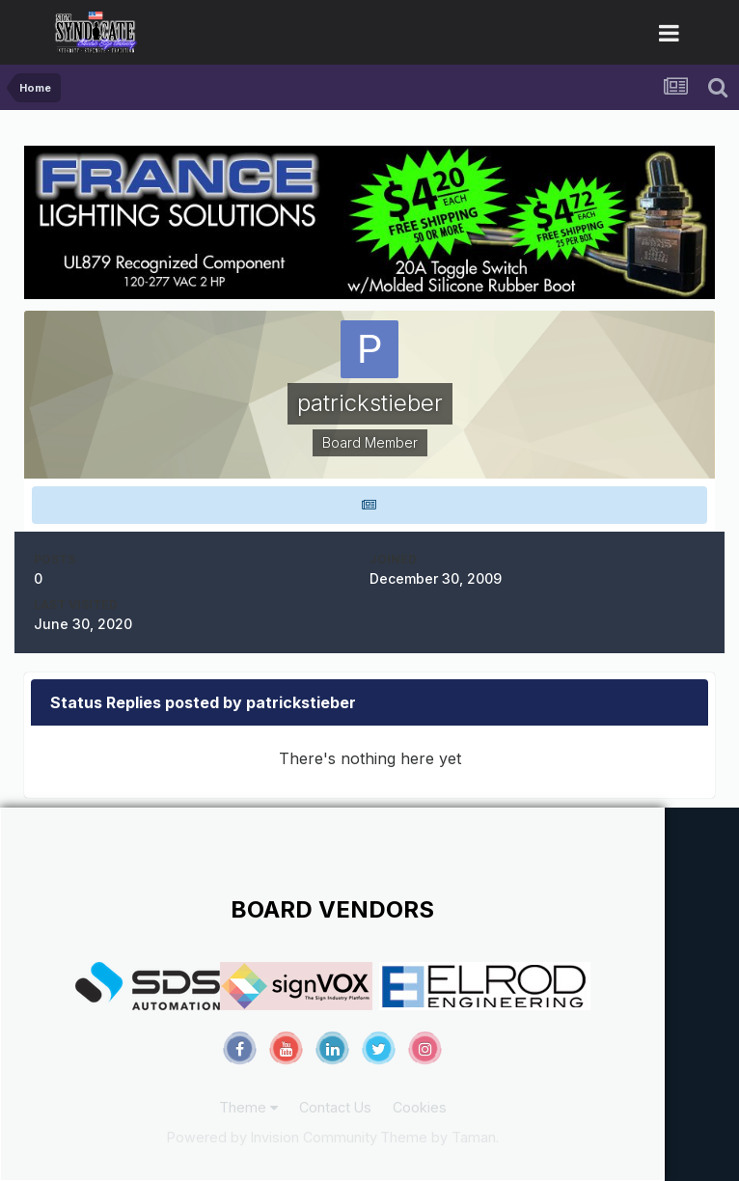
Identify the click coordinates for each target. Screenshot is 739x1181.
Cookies (420, 1107)
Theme (248, 1107)
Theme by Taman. (439, 1137)
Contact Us (335, 1107)
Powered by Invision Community (272, 1137)
